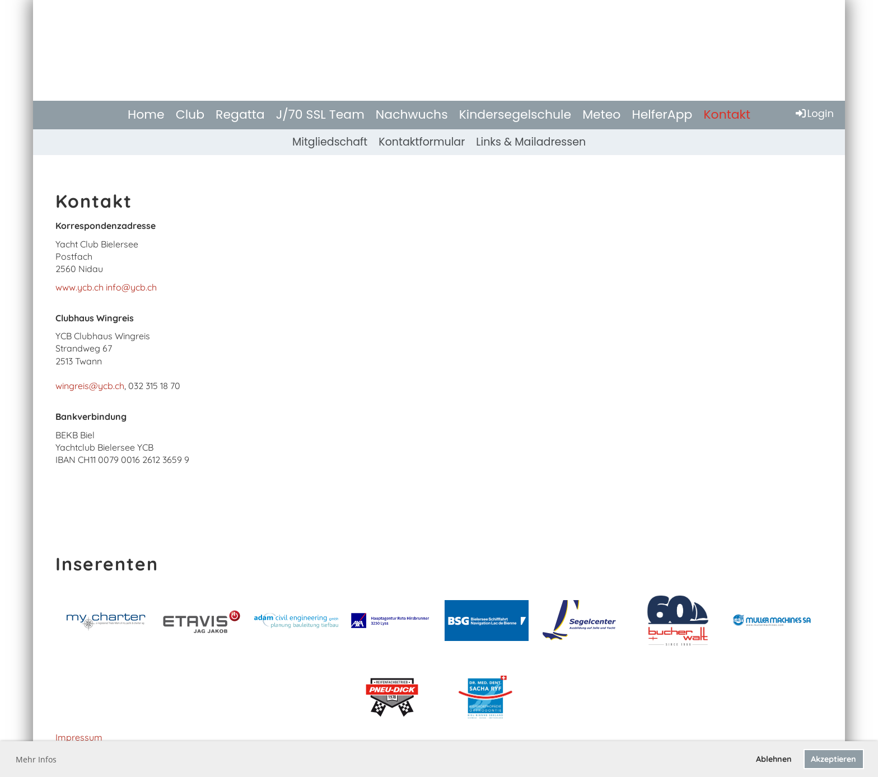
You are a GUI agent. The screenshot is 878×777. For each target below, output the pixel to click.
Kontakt (726, 114)
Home (146, 114)
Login (814, 113)
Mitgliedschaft (329, 141)
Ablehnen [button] (774, 759)
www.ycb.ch (79, 287)
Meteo (601, 114)
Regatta (240, 114)
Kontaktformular (422, 141)
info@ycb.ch (131, 287)
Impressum (78, 737)
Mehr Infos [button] (36, 759)
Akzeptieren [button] (833, 759)
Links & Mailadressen (531, 141)
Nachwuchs (412, 114)
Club (190, 114)
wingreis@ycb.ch (89, 385)
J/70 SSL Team (320, 114)
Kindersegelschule (515, 114)
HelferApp (662, 114)
